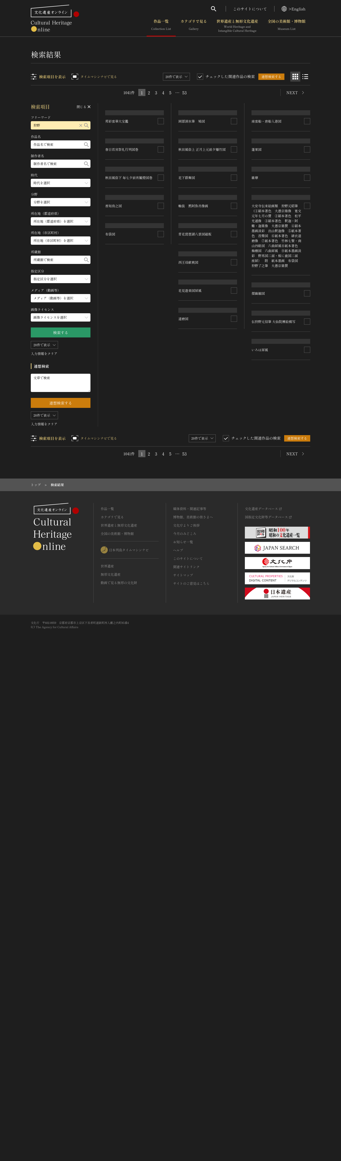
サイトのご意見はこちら (191, 1087)
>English (293, 9)
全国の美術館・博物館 (286, 25)
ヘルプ (178, 1053)
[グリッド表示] (295, 77)
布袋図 (183, 725)
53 (184, 92)
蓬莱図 (256, 198)
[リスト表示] (305, 77)
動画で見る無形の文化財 (119, 1086)
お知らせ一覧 (183, 1045)
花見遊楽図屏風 (263, 761)
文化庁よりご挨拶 (186, 1029)
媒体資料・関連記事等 (189, 1012)
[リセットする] (81, 125)
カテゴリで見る (193, 25)
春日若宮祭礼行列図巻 (122, 256)
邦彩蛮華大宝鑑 (117, 204)
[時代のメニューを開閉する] (61, 183)
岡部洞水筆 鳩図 (192, 204)
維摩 (254, 348)
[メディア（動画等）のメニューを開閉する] (61, 298)
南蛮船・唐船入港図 (266, 142)
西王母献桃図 (261, 683)
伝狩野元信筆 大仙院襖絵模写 (127, 675)
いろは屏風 (113, 767)
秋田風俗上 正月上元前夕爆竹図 (202, 350)
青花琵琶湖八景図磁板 (268, 624)
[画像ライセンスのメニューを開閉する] (61, 317)
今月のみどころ (184, 1037)
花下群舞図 (187, 398)
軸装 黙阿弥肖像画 (193, 506)
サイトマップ (183, 1078)
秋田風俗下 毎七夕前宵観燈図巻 (129, 354)
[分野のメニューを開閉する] (61, 202)
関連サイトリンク (186, 1070)
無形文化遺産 (111, 1078)
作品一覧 (161, 25)
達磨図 (256, 920)
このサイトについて (250, 9)
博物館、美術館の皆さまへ (193, 1020)
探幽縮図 (112, 578)
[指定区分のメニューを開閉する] (61, 279)
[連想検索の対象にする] (161, 204)
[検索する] (87, 125)
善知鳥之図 (113, 535)
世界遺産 (107, 1069)
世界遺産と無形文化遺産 (237, 25)
